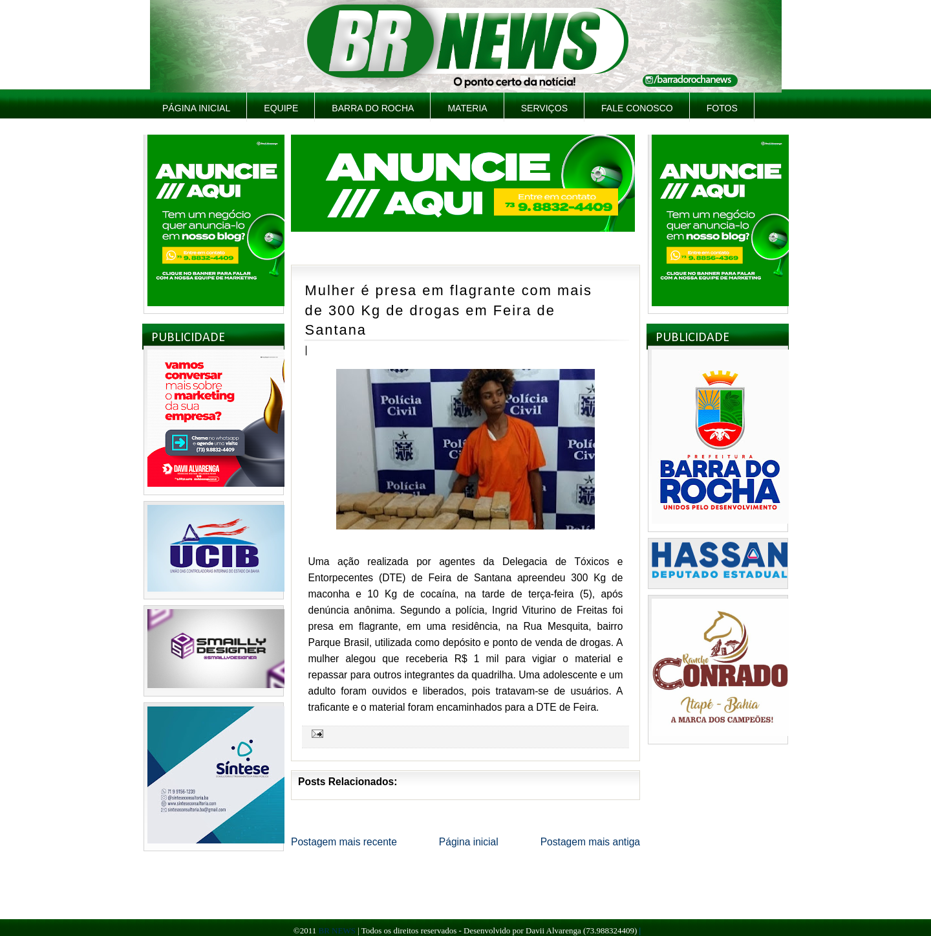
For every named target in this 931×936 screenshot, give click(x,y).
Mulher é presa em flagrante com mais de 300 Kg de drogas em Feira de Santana (448, 310)
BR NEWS (336, 930)
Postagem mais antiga (590, 841)
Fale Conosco (637, 108)
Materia (467, 108)
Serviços (544, 108)
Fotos (722, 108)
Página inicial (196, 108)
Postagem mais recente (344, 841)
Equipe (281, 108)
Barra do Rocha (373, 108)
